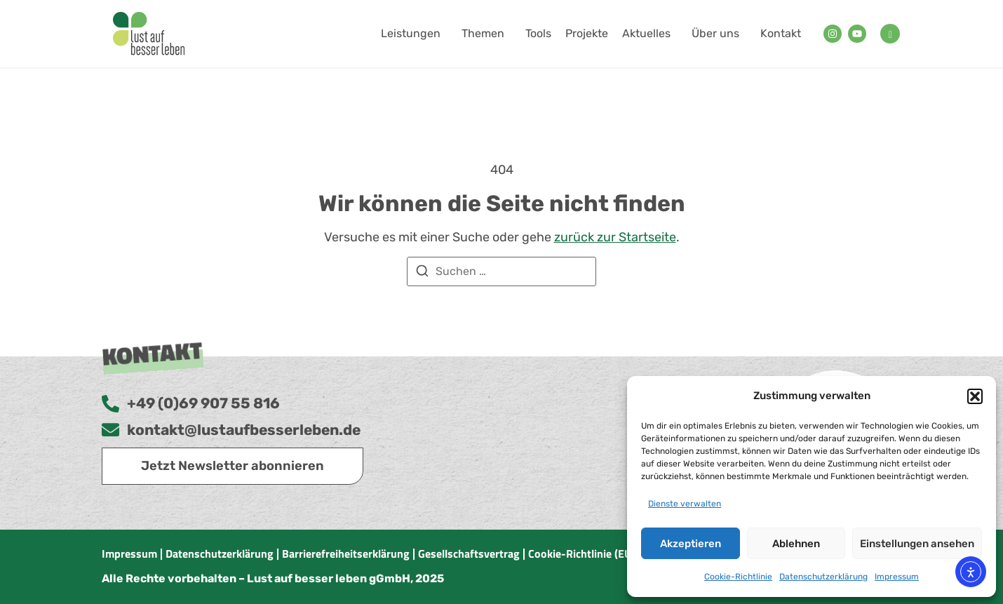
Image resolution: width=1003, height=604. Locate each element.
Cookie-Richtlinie (738, 577)
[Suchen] (422, 273)
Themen (486, 34)
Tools (538, 33)
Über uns (719, 34)
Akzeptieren (690, 543)
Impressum (897, 577)
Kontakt (780, 33)
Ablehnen (796, 543)
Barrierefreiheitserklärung (346, 553)
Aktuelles (650, 34)
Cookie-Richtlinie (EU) (581, 553)
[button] (975, 396)
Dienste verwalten (684, 504)
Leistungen (414, 34)
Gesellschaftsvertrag (469, 553)
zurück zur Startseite (615, 237)
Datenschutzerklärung (823, 577)
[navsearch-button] (890, 33)
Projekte (586, 33)
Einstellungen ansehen (917, 543)
